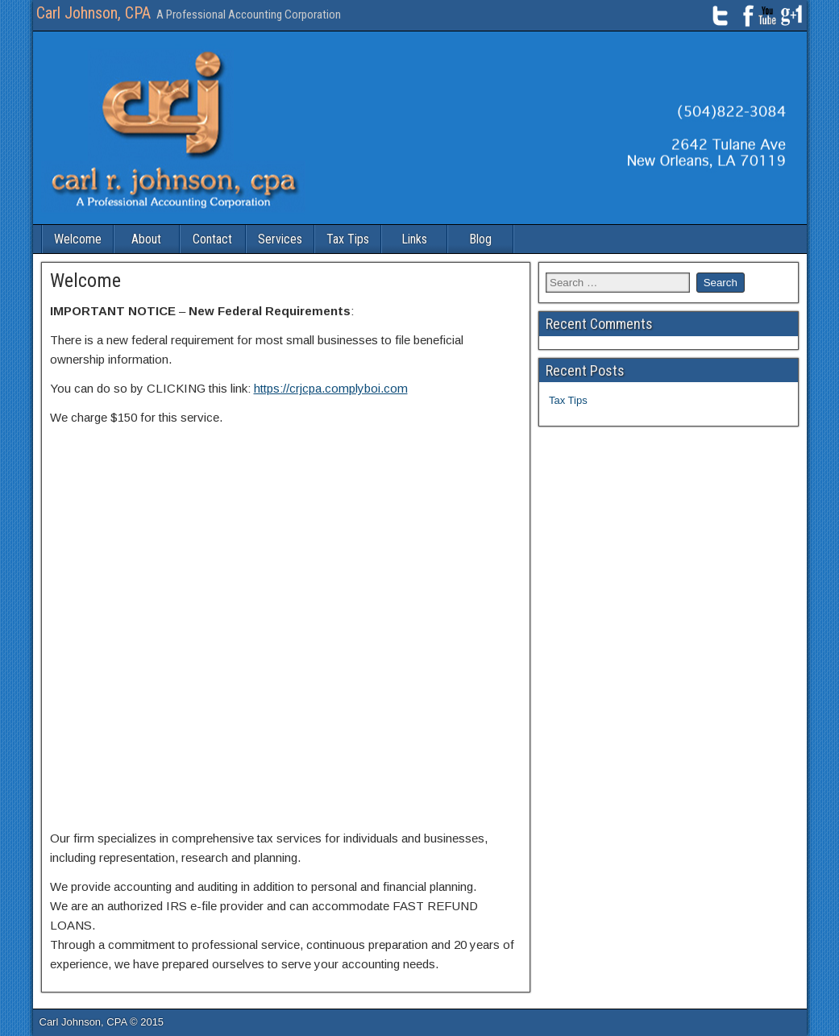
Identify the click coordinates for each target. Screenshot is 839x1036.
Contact (212, 239)
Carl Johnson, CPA (93, 13)
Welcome (78, 239)
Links (414, 239)
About (146, 239)
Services (280, 239)
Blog (480, 239)
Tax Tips (347, 239)
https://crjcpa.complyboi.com (331, 388)
